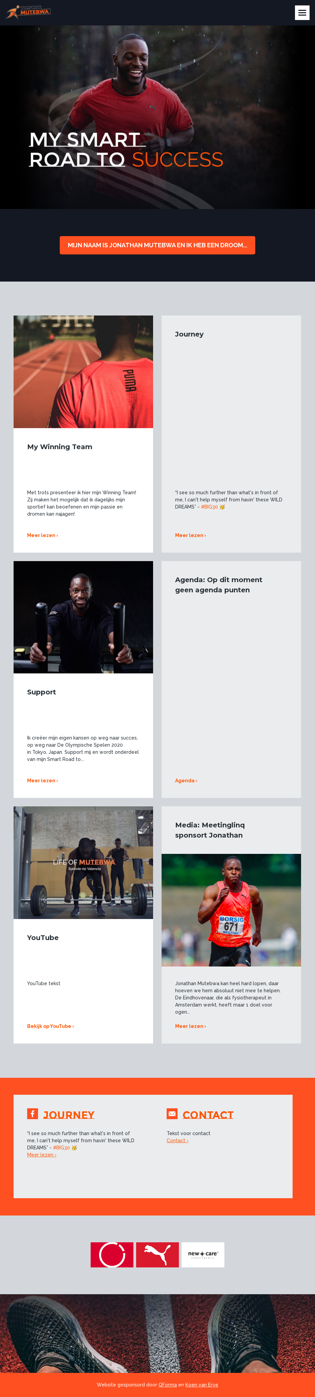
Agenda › (186, 780)
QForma (168, 1385)
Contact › (177, 1140)
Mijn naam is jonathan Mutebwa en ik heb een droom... (157, 245)
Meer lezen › (42, 535)
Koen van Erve (201, 1385)
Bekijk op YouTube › (50, 1026)
